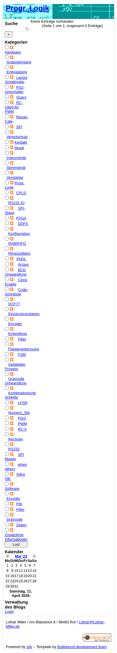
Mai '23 (21, 556)
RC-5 (22, 429)
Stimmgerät (15, 167)
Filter (22, 339)
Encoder (15, 324)
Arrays (23, 264)
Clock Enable (16, 282)
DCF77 (14, 304)
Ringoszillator (19, 253)
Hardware (13, 52)
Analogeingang (18, 62)
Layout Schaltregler (16, 79)
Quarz (21, 97)
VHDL (21, 259)
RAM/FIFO (17, 243)
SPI (19, 127)
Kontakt (20, 142)
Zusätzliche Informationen (16, 537)
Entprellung (17, 333)
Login (9, 611)
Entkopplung (16, 72)
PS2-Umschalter (14, 89)
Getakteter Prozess (15, 366)
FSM (22, 354)
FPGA (21, 218)
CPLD (21, 193)
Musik (19, 148)
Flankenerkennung (23, 349)
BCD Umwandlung (15, 272)
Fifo (19, 504)
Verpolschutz (17, 137)
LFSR (23, 403)
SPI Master (14, 456)
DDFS (23, 224)
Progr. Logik (27, 8)
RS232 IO (16, 203)
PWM (22, 424)
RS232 (13, 449)
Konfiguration (19, 233)
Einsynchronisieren (23, 314)
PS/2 (22, 418)
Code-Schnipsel (16, 292)
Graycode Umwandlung (15, 381)
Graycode (14, 519)
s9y (29, 647)
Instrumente (16, 158)
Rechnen (15, 439)
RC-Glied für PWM (14, 107)
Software (12, 488)
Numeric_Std (19, 413)
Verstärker (14, 177)
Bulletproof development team (82, 647)
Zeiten (21, 525)
